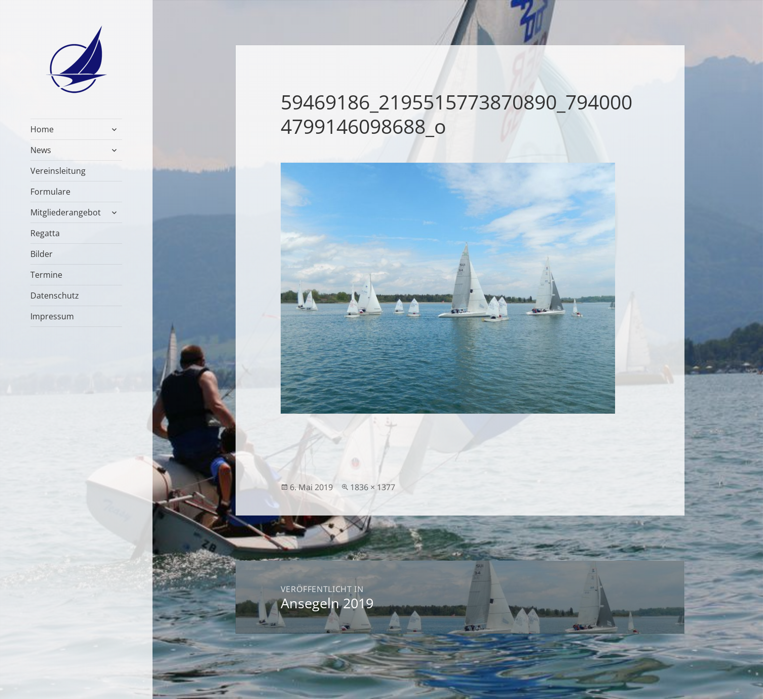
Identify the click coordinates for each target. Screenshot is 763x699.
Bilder (41, 254)
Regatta (45, 233)
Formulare (50, 191)
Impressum (52, 316)
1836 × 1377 (372, 487)
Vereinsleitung (58, 170)
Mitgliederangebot (65, 212)
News (40, 150)
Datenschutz (54, 295)
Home (42, 129)
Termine (46, 274)
